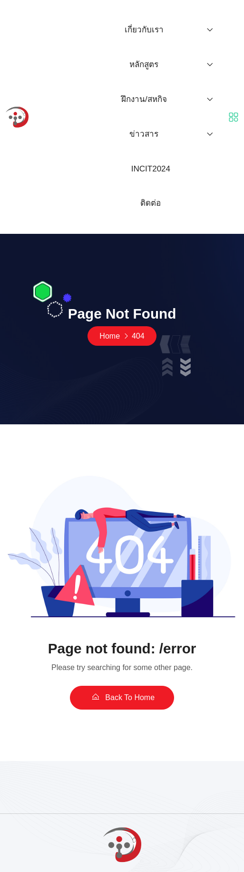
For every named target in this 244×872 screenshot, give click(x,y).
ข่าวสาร (143, 134)
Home (109, 336)
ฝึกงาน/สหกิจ (144, 99)
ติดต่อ (150, 203)
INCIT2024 (150, 168)
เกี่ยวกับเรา (144, 29)
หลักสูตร (143, 64)
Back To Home (122, 697)
